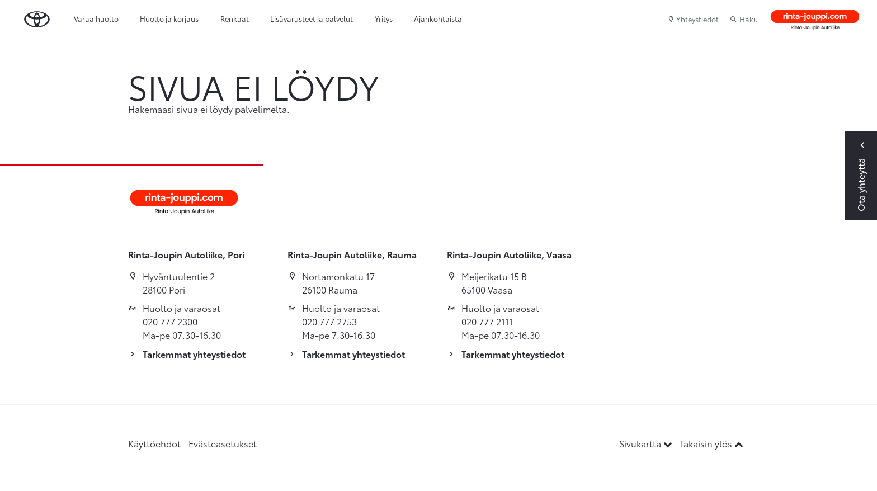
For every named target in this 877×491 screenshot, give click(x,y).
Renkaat (234, 18)
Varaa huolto (96, 18)
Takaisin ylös (711, 443)
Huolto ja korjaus (169, 18)
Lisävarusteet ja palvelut (311, 18)
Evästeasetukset (222, 443)
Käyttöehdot (154, 443)
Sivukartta (647, 443)
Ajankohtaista (438, 18)
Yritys (384, 18)
